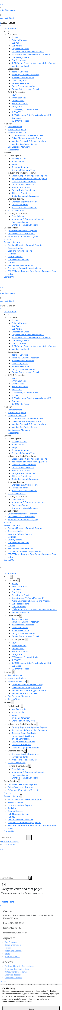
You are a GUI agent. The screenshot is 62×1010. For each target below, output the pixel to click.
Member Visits (18, 100)
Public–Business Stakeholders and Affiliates (31, 54)
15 (40, 1002)
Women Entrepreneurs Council (25, 89)
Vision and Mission (13, 952)
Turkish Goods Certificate (23, 184)
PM (15, 1002)
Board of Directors (20, 71)
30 (48, 1002)
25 (46, 1002)
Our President (10, 28)
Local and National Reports (20, 251)
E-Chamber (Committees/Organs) (23, 236)
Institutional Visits (20, 103)
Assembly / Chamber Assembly (25, 74)
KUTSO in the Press (20, 121)
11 (18, 1005)
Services (7, 152)
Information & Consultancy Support (28, 219)
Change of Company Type (23, 170)
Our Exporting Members (19, 147)
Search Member (15, 126)
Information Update (17, 129)
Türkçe (4, 23)
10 (15, 1005)
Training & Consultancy (18, 213)
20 (43, 1002)
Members (8, 123)
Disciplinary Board (20, 80)
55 (32, 1005)
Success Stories (14, 149)
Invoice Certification (21, 187)
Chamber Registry (16, 199)
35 (51, 1002)
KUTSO (7, 31)
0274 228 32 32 (7, 17)
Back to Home (7, 901)
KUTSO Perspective (16, 92)
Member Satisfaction (17, 132)
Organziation (14, 69)
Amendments (18, 161)
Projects (7, 239)
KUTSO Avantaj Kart (16, 210)
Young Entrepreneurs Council (25, 86)
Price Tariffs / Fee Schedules (24, 207)
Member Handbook (20, 66)
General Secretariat (20, 83)
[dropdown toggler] (11, 576)
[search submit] (29, 837)
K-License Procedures (21, 193)
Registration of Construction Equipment (29, 178)
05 (35, 1002)
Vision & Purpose (19, 40)
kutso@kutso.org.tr (8, 10)
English (12, 23)
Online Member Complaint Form (26, 138)
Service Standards (20, 204)
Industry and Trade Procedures (22, 173)
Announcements (19, 97)
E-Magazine (17, 106)
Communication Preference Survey (27, 135)
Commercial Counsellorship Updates (24, 268)
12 (21, 1005)
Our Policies (17, 45)
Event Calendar (18, 216)
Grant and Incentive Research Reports (25, 245)
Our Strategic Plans (20, 57)
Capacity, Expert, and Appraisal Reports (29, 175)
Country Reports (15, 256)
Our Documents (19, 60)
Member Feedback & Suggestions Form (29, 141)
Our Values (16, 43)
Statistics (12, 253)
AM (1, 1002)
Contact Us (9, 277)
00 (32, 1002)
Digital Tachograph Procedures (25, 196)
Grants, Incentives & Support (25, 225)
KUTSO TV (16, 112)
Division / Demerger (21, 167)
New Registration (19, 158)
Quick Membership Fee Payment (22, 230)
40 (54, 1002)
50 (59, 1002)
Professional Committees (23, 77)
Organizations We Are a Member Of (28, 51)
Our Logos (16, 118)
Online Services (11, 227)
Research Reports (12, 242)
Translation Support (20, 222)
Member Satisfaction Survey (24, 144)
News (14, 95)
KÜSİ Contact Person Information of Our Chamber (34, 63)
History (15, 37)
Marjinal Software (22, 992)
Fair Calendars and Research (20, 265)
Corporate (12, 34)
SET (1, 1008)
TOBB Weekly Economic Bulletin (26, 109)
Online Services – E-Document (21, 233)
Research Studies (15, 248)
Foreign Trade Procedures (23, 190)
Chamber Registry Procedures (25, 201)
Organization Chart (20, 48)
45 (56, 1002)
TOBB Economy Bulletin (18, 259)
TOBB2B (11, 262)
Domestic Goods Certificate (24, 181)
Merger (15, 164)
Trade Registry (14, 155)
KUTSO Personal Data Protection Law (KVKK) (31, 115)
